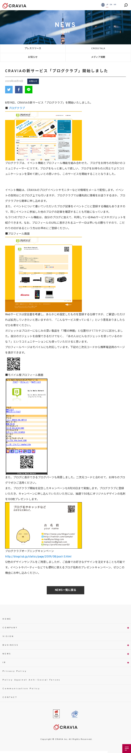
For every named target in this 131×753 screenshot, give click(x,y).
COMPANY (10, 627)
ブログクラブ (17, 108)
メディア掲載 (98, 57)
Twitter (9, 89)
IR (4, 662)
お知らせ (33, 57)
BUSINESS (10, 645)
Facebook (19, 89)
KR (115, 5)
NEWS (7, 653)
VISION (8, 636)
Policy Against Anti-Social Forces (31, 680)
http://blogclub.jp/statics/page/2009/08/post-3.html (38, 556)
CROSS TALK (98, 48)
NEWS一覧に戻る (65, 590)
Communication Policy (21, 688)
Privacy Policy (15, 671)
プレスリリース (33, 48)
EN (111, 5)
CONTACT (10, 697)
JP (107, 5)
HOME (7, 619)
